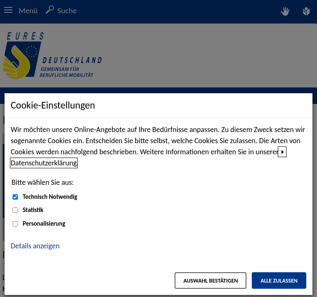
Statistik (33, 210)
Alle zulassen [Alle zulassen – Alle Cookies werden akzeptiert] (279, 280)
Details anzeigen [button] (35, 245)
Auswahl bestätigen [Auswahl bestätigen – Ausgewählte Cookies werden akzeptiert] (210, 280)
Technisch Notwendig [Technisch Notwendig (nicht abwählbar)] (50, 196)
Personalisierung (44, 223)
